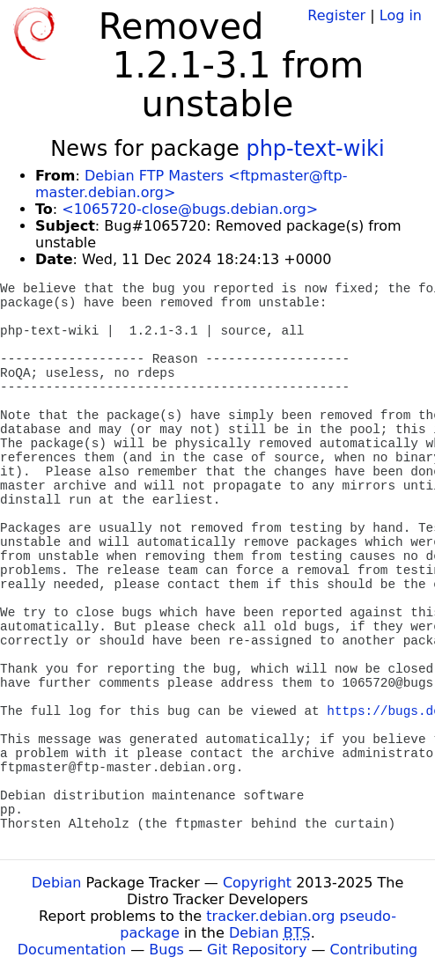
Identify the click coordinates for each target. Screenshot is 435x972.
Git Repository (256, 949)
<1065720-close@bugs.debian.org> (190, 209)
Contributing (374, 949)
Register (336, 15)
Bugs (166, 949)
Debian (57, 882)
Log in (401, 15)
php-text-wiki (315, 148)
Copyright (257, 882)
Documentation (72, 949)
